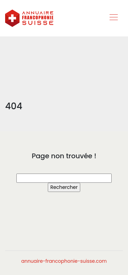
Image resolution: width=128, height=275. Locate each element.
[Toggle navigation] (113, 18)
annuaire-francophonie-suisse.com (64, 261)
